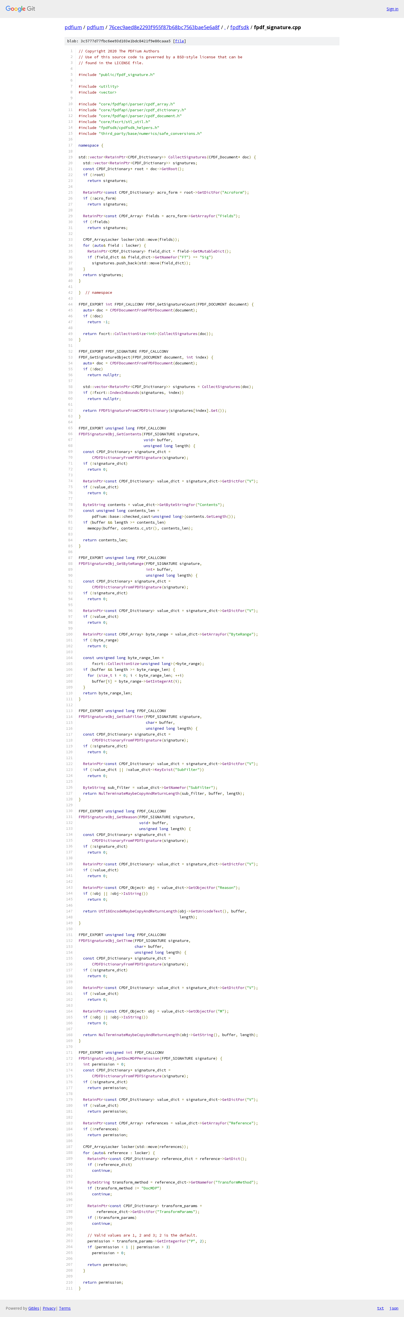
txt (380, 1308)
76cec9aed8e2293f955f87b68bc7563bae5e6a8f (164, 27)
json (393, 1308)
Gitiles (33, 1308)
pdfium (73, 27)
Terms (65, 1308)
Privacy (49, 1308)
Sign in (392, 8)
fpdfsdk (239, 27)
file (179, 41)
